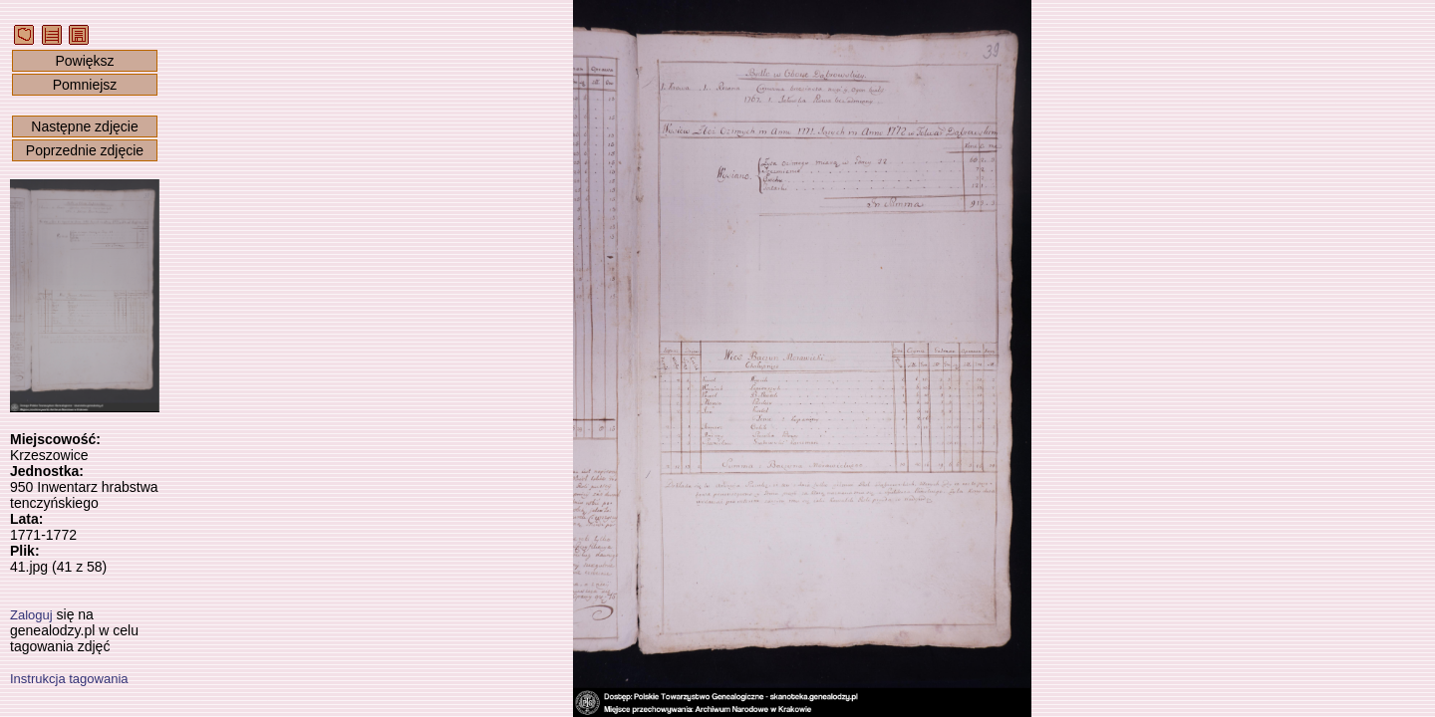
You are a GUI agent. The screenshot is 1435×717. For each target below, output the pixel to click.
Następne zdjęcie (84, 126)
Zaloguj (31, 614)
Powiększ (84, 61)
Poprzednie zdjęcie (85, 150)
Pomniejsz (85, 85)
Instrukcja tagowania (69, 678)
